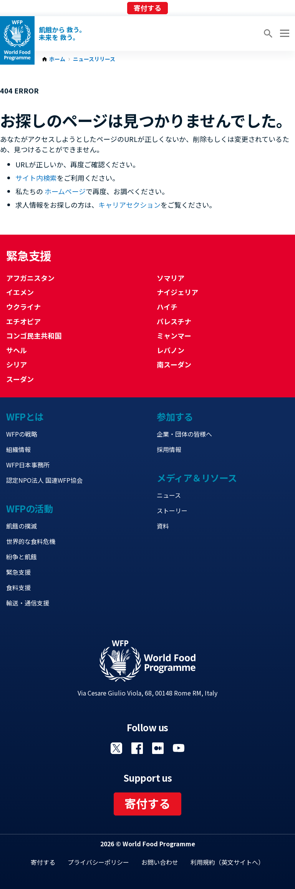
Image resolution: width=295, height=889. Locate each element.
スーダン (20, 379)
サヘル (16, 350)
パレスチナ (174, 321)
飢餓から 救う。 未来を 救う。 (62, 33)
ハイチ (167, 307)
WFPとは (25, 416)
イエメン (20, 292)
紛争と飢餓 (21, 556)
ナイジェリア (177, 292)
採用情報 (169, 449)
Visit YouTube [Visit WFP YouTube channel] (178, 748)
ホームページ (65, 191)
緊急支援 (18, 572)
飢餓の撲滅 (21, 525)
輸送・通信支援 (27, 602)
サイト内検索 (36, 178)
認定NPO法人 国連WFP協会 (44, 480)
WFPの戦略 (21, 434)
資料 (163, 525)
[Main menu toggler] (283, 33)
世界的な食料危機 (30, 541)
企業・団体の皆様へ (184, 434)
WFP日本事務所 (28, 464)
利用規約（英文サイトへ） (227, 862)
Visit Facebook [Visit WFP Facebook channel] (137, 748)
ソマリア (170, 278)
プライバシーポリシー (98, 862)
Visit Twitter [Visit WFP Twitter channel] (116, 748)
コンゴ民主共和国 (33, 335)
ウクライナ (23, 307)
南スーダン (174, 364)
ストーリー (172, 510)
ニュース (169, 495)
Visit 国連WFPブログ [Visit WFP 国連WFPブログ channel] (158, 748)
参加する (175, 416)
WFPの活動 (29, 508)
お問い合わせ (159, 862)
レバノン (170, 350)
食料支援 (18, 587)
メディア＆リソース (197, 477)
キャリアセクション (129, 205)
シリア (16, 364)
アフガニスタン (30, 278)
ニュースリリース (94, 59)
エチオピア (23, 321)
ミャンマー (174, 335)
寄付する (147, 8)
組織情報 (18, 449)
